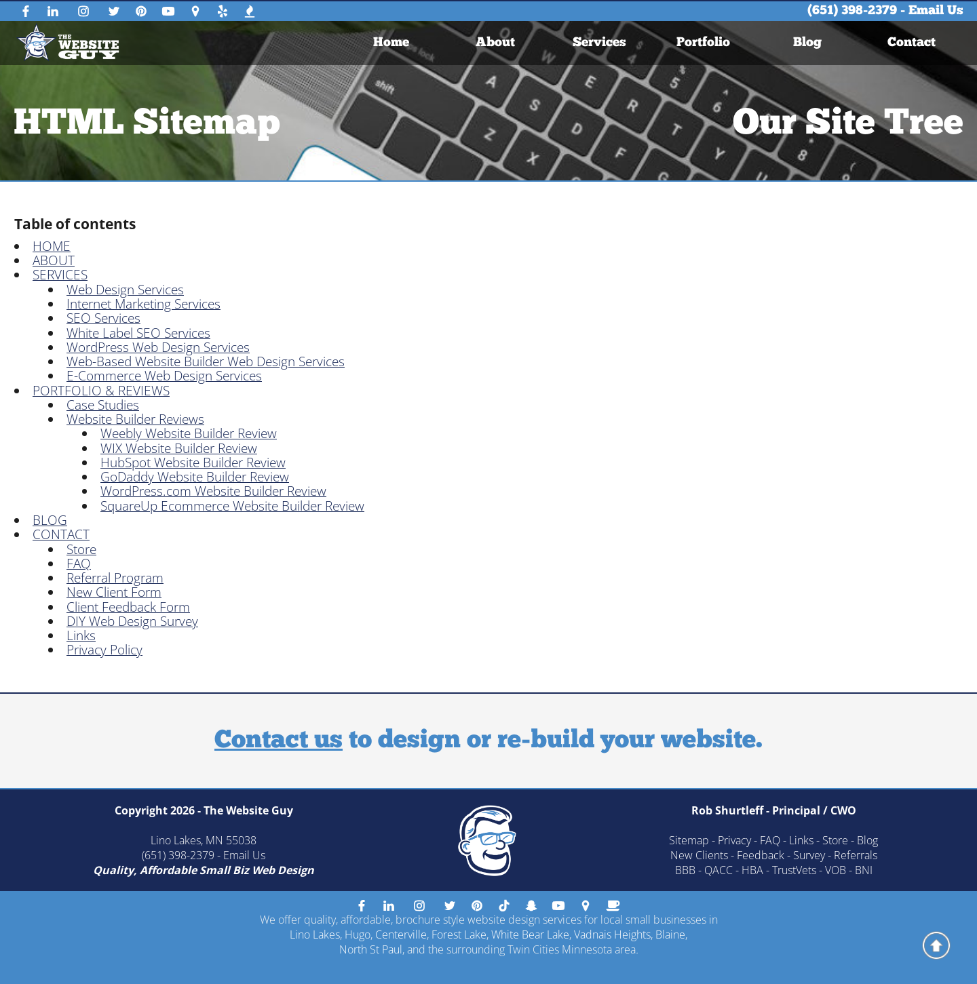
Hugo (357, 934)
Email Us (935, 11)
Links (81, 635)
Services (599, 43)
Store (81, 549)
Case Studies (102, 405)
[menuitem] (391, 43)
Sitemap (689, 840)
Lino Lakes (315, 934)
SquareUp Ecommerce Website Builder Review (232, 506)
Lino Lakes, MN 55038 (203, 840)
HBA (752, 870)
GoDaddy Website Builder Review (194, 477)
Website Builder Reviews (135, 419)
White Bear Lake (530, 934)
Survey (809, 855)
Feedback (760, 855)
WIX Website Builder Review (178, 448)
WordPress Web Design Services (158, 347)
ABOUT (54, 260)
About (495, 43)
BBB (685, 870)
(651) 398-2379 (852, 11)
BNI (864, 870)
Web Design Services (125, 289)
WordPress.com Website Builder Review (213, 491)
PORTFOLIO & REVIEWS (101, 390)
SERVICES (60, 274)
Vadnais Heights (612, 934)
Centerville (401, 934)
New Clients (699, 855)
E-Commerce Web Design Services (164, 376)
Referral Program (115, 578)
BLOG (50, 520)
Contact (911, 43)
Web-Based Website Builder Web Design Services (205, 361)
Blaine (670, 934)
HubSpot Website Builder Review (193, 462)
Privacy (734, 840)
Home (391, 43)
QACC (718, 870)
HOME (52, 246)
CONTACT (61, 534)
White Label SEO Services (138, 333)
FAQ (78, 563)
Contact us (278, 740)
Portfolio (703, 43)
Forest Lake (459, 934)
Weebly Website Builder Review (188, 433)
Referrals (855, 855)
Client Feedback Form (128, 607)
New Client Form (113, 592)
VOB (835, 870)
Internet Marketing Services (143, 304)
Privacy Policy (104, 649)
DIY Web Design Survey (132, 621)
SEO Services (103, 318)
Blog (807, 43)
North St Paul (370, 949)
